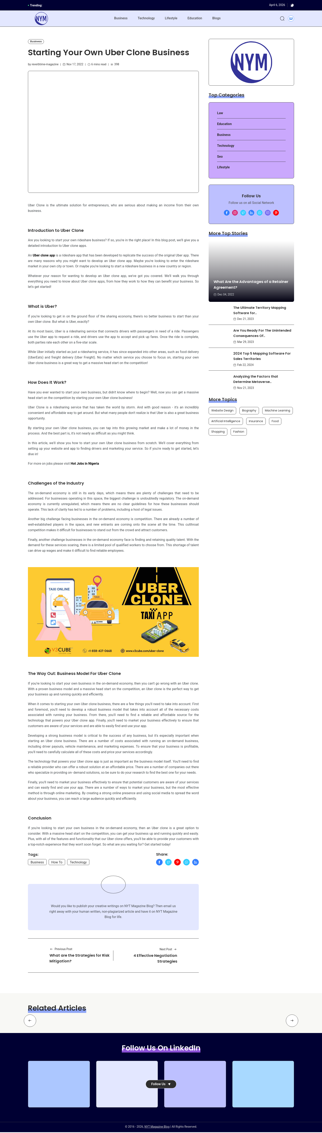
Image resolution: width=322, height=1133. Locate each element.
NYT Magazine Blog (156, 1127)
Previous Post (60, 950)
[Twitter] (168, 863)
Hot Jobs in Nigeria (85, 464)
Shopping (218, 432)
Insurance (256, 421)
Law (220, 113)
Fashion (238, 432)
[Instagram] (235, 213)
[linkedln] (251, 213)
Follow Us (161, 1085)
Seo (220, 157)
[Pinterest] (177, 863)
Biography (249, 411)
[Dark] (292, 5)
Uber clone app (44, 256)
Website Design (222, 411)
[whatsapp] (259, 213)
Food (275, 421)
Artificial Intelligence (225, 421)
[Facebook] (159, 863)
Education (195, 18)
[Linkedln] (195, 863)
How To (56, 863)
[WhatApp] (186, 863)
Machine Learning (277, 411)
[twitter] (243, 213)
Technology (146, 18)
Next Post (168, 950)
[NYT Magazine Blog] (41, 18)
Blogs (217, 18)
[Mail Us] (268, 213)
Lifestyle (171, 18)
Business (120, 18)
